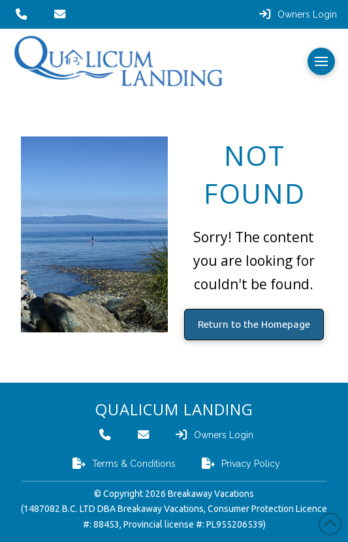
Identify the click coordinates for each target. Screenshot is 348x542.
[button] (321, 61)
